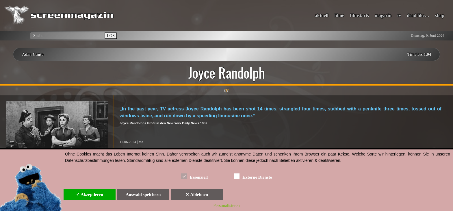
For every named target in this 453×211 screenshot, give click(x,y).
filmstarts (359, 15)
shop (439, 15)
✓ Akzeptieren (89, 194)
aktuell (321, 15)
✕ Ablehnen (196, 194)
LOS (111, 35)
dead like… (418, 15)
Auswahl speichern (143, 194)
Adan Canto (33, 54)
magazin (383, 15)
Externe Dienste (253, 176)
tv (399, 15)
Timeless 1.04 (419, 54)
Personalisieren (226, 205)
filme (339, 15)
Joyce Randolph (226, 72)
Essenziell (194, 176)
